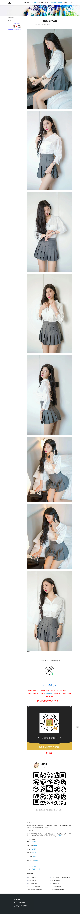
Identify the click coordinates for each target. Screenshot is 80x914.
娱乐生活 (34, 2)
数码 (42, 2)
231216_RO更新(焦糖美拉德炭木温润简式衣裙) (62, 877)
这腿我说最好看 (55, 883)
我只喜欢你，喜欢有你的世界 (35, 886)
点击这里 (48, 694)
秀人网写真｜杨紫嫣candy (58, 889)
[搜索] (71, 2)
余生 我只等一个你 (32, 883)
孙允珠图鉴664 (32, 877)
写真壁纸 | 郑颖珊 (36, 869)
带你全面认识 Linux (56, 886)
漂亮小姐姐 (53, 2)
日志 (44, 24)
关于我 (65, 2)
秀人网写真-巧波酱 (56, 880)
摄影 (41, 24)
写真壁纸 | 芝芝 (35, 866)
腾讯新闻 (47, 2)
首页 (9, 17)
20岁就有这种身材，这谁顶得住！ (36, 889)
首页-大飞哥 (27, 2)
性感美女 (60, 2)
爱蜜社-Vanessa (32, 880)
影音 (38, 2)
